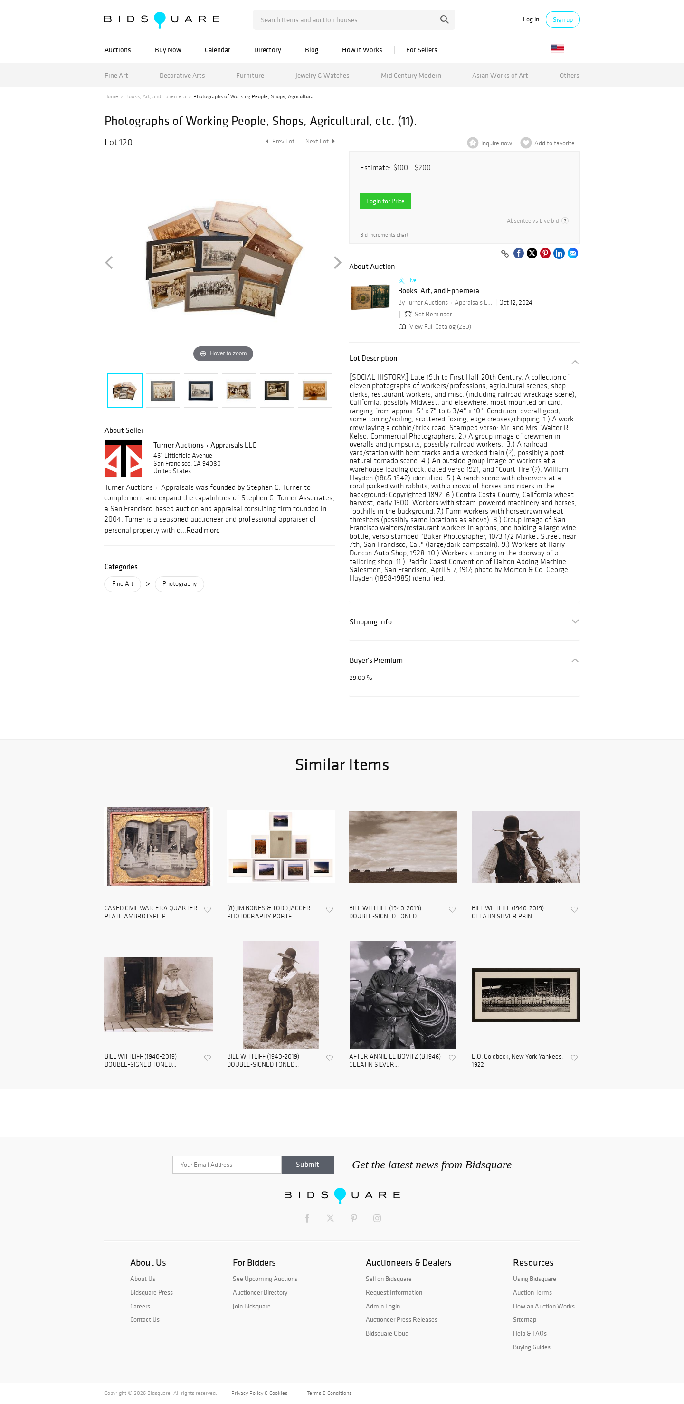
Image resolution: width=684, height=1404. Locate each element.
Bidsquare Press (151, 1292)
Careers (140, 1306)
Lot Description (374, 358)
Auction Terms (532, 1292)
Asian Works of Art (500, 75)
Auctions (117, 49)
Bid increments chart (384, 235)
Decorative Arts (182, 75)
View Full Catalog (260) (434, 327)
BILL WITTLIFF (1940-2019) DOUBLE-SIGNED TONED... (385, 912)
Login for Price (385, 201)
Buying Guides (532, 1347)
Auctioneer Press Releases (401, 1319)
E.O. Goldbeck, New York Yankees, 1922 (517, 1061)
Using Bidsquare (534, 1278)
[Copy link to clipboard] (505, 254)
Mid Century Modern (411, 75)
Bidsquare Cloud (387, 1333)
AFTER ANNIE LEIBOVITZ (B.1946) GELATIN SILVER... (395, 1061)
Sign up (563, 19)
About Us (142, 1278)
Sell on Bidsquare (389, 1278)
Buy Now (168, 49)
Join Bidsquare (252, 1306)
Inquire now (496, 143)
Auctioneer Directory (260, 1292)
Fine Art (116, 75)
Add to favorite (554, 143)
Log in (531, 19)
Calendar (217, 49)
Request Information (394, 1292)
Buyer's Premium (376, 660)
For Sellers (421, 49)
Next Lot (320, 141)
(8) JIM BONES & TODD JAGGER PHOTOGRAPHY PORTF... (269, 912)
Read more (203, 530)
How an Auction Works (544, 1306)
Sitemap (524, 1319)
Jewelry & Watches (322, 75)
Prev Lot (279, 141)
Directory (267, 49)
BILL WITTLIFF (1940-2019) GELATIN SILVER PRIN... (508, 912)
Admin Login (383, 1306)
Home (111, 96)
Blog (311, 49)
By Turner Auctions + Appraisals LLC (445, 302)
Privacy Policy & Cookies (259, 1393)
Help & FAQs (530, 1333)
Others (570, 75)
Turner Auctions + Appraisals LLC (204, 444)
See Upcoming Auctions (265, 1278)
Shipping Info (371, 621)
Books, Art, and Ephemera (155, 96)
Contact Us (145, 1319)
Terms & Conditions (329, 1393)
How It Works (362, 49)
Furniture (250, 75)
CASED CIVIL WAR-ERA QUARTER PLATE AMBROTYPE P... (151, 912)
